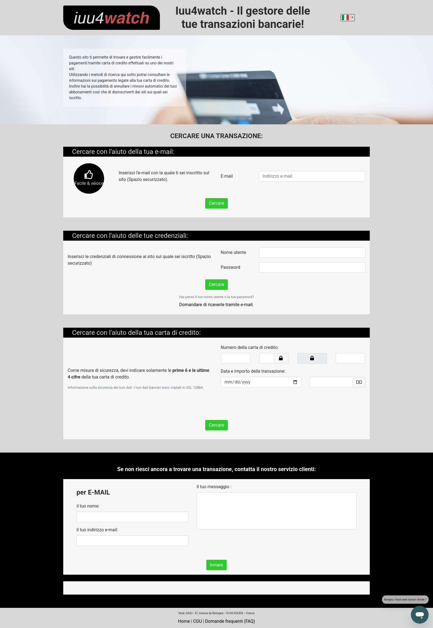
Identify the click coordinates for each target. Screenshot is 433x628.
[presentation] (263, 402)
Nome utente (233, 252)
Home (184, 621)
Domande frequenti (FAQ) (230, 621)
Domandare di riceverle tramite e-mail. (216, 304)
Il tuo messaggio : (214, 486)
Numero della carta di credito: (250, 347)
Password (230, 267)
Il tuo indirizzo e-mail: (97, 529)
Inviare (216, 564)
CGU (197, 621)
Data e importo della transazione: (253, 371)
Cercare (216, 203)
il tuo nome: (87, 506)
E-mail (227, 176)
